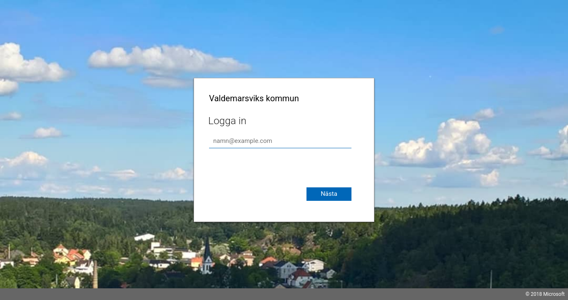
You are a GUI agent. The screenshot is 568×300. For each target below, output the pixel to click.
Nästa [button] (329, 194)
